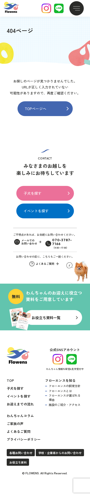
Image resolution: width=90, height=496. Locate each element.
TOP (10, 380)
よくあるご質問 (18, 431)
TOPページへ (35, 108)
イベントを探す (36, 210)
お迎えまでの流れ (20, 404)
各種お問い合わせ (20, 453)
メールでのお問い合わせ (29, 242)
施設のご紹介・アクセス (64, 405)
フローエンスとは (60, 391)
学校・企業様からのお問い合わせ (60, 453)
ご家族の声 (15, 423)
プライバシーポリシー (24, 439)
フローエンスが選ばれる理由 (64, 397)
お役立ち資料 (18, 462)
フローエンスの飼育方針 (64, 386)
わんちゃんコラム (20, 415)
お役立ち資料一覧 (46, 317)
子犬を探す (33, 193)
